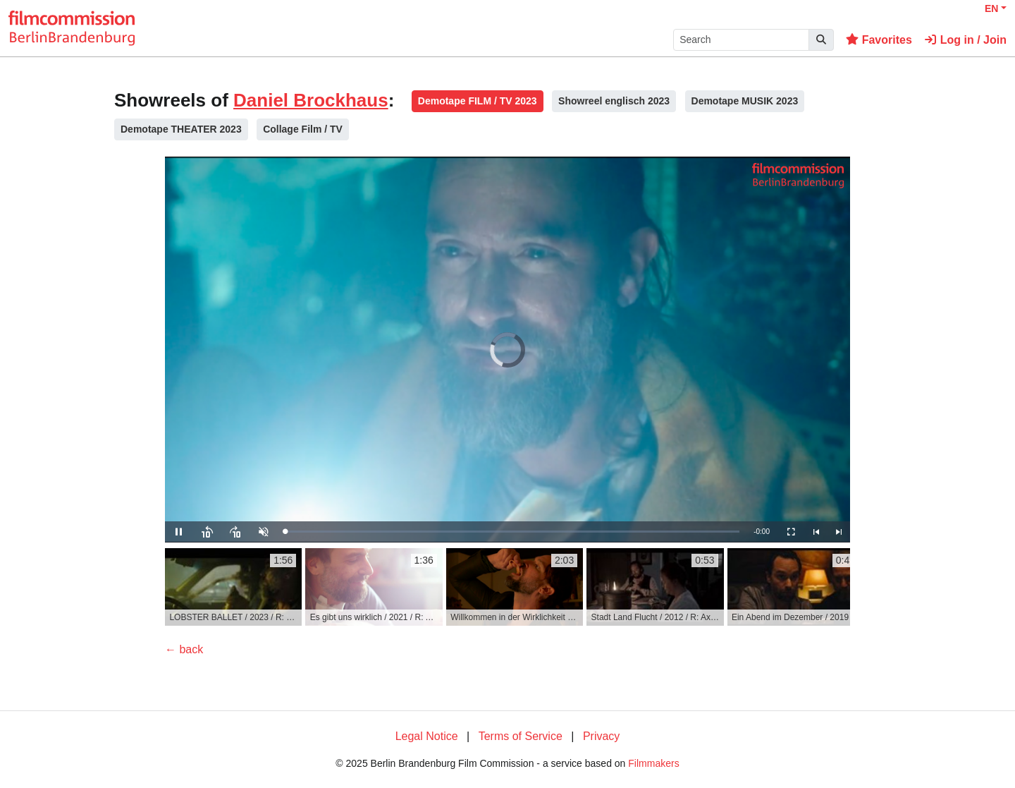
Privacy (601, 736)
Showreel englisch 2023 (614, 101)
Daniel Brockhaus (310, 100)
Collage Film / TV (303, 129)
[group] (233, 587)
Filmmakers (653, 763)
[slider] (512, 532)
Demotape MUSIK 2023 (745, 101)
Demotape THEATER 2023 (181, 129)
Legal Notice (426, 736)
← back (184, 649)
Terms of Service (520, 736)
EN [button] (991, 8)
